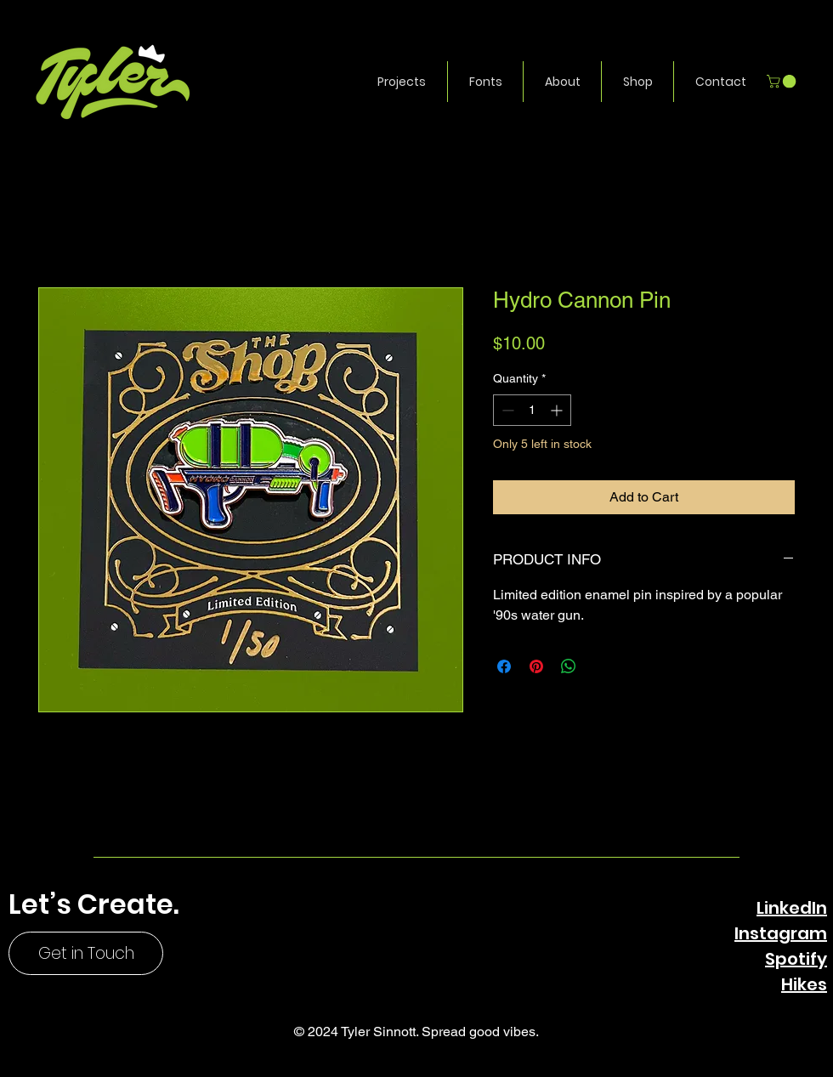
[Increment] (558, 410)
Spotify (796, 959)
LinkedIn (791, 908)
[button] (401, 81)
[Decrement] (506, 410)
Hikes (804, 984)
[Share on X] (601, 666)
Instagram (780, 933)
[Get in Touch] (85, 953)
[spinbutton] (532, 410)
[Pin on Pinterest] (536, 666)
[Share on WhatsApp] (568, 666)
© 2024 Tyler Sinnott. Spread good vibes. (416, 1031)
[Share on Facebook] (504, 666)
